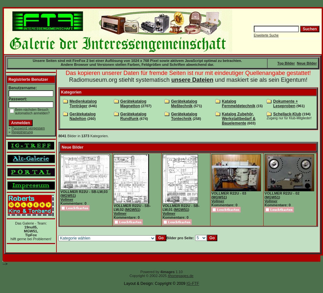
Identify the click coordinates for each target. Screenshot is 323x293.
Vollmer (66, 199)
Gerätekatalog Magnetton (133, 103)
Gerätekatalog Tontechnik (184, 116)
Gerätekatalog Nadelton (82, 116)
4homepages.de (180, 276)
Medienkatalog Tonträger (83, 103)
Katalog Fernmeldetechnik (238, 103)
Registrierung (22, 132)
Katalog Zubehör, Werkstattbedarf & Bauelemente (238, 118)
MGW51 (68, 196)
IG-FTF (192, 283)
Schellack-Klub (287, 114)
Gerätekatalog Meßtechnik (184, 103)
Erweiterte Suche (266, 35)
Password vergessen (28, 128)
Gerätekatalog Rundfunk (133, 116)
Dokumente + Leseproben (285, 103)
